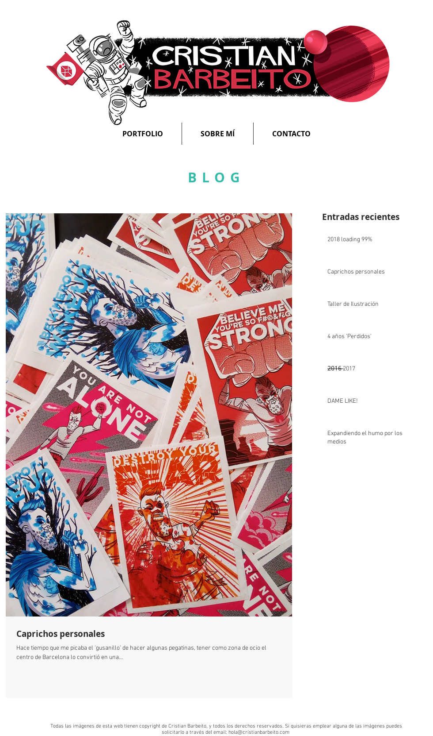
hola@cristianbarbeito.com (258, 732)
